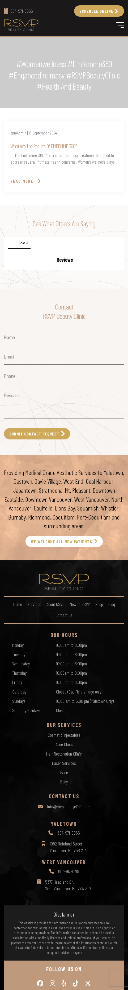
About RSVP (55, 657)
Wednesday (21, 716)
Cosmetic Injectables (64, 788)
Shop (99, 657)
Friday (17, 735)
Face (64, 825)
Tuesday (18, 707)
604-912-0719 (68, 924)
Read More (21, 181)
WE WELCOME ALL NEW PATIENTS (61, 594)
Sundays (18, 754)
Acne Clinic (64, 797)
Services (34, 657)
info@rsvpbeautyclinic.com (68, 859)
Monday (18, 698)
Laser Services (64, 816)
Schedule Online (96, 11)
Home (17, 657)
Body (64, 835)
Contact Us (64, 668)
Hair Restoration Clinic (64, 807)
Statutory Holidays (26, 763)
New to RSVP (80, 657)
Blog (111, 657)
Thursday (19, 726)
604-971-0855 (68, 886)
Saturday (19, 745)
